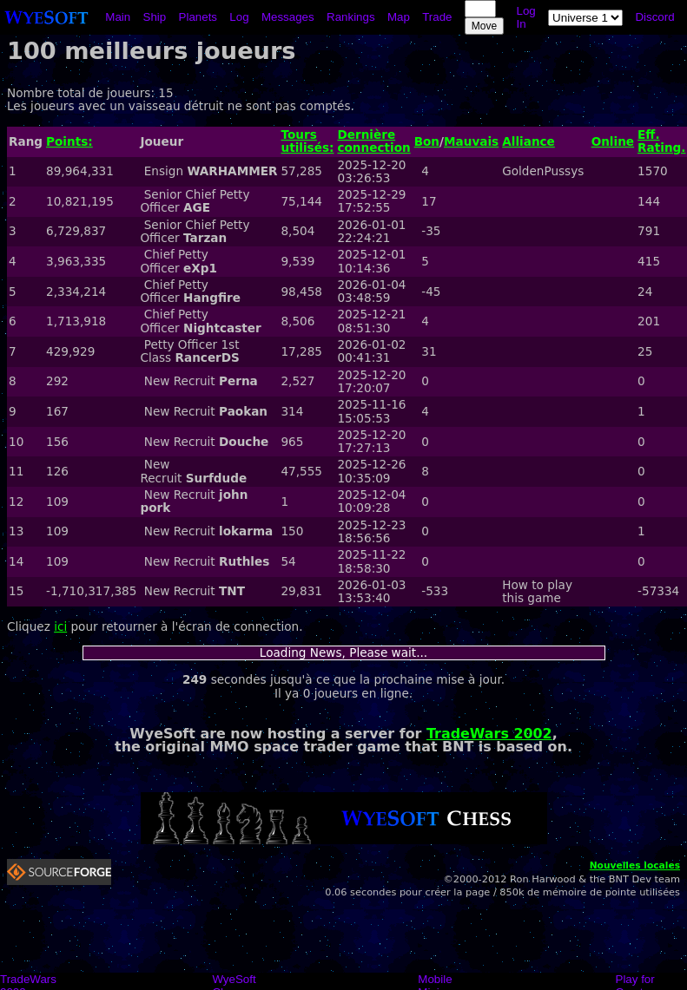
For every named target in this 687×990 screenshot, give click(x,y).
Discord (654, 16)
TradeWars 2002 (489, 733)
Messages (287, 16)
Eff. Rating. (661, 141)
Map (398, 16)
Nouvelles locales (635, 865)
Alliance (528, 141)
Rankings (351, 16)
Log (238, 16)
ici (60, 626)
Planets (198, 16)
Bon (426, 141)
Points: (69, 141)
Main (117, 16)
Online (612, 141)
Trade (437, 16)
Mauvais (471, 141)
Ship (155, 16)
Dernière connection (373, 141)
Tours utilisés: (307, 141)
